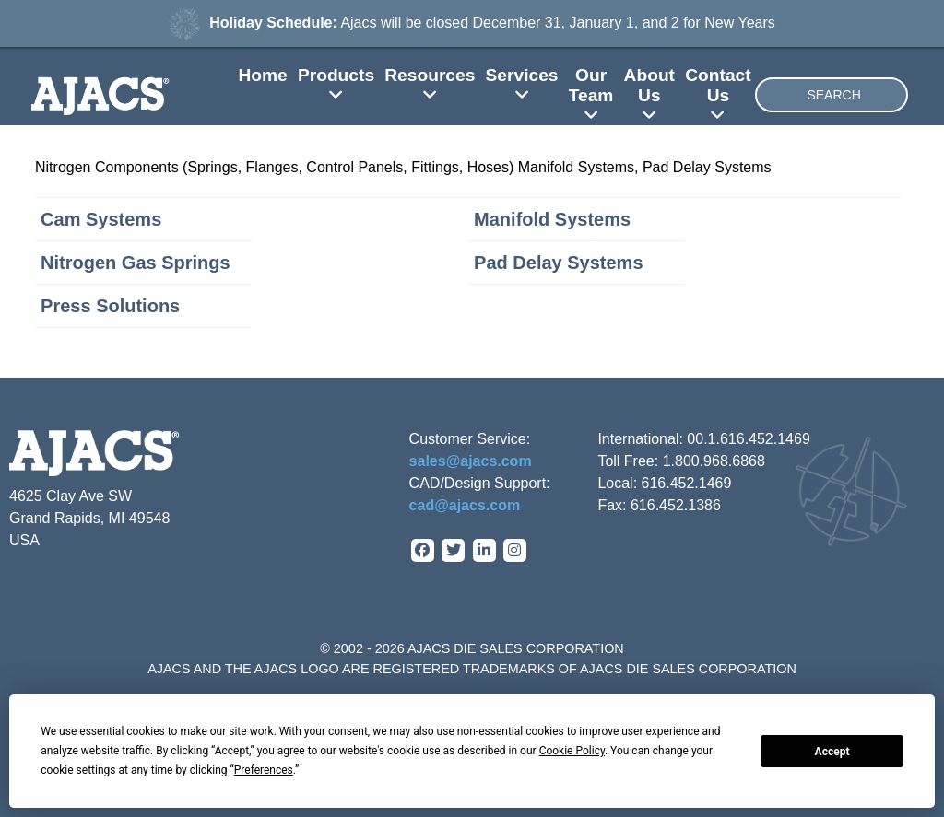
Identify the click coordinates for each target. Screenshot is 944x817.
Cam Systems (101, 219)
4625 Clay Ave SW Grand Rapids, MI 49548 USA (89, 518)
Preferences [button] (263, 770)
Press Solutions (110, 306)
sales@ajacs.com (470, 461)
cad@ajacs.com (465, 505)
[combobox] (831, 94)
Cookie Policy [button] (572, 750)
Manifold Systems (552, 219)
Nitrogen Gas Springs (135, 262)
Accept (832, 751)
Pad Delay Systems (558, 262)
